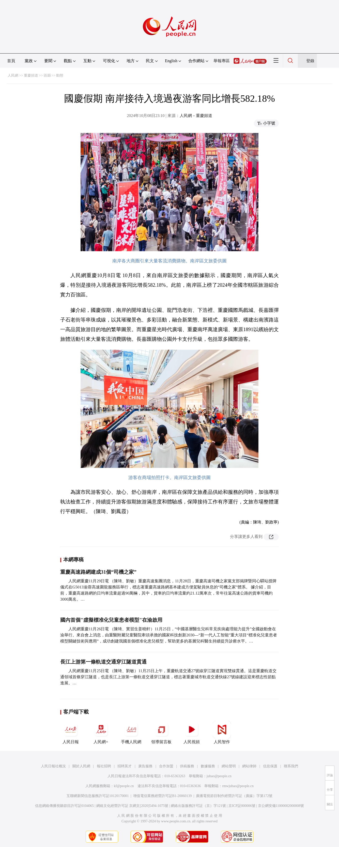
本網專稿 (73, 559)
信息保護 (270, 766)
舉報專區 (221, 61)
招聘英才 (124, 766)
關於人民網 (81, 766)
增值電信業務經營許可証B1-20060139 (162, 796)
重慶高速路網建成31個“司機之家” (98, 572)
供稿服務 (187, 766)
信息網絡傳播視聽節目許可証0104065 (64, 806)
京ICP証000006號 (241, 806)
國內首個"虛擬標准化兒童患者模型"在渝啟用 (111, 620)
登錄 (310, 61)
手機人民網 (131, 732)
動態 (59, 75)
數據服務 (208, 766)
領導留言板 (161, 732)
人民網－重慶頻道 (196, 115)
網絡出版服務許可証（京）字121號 (198, 806)
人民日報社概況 (53, 766)
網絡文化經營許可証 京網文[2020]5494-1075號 (132, 806)
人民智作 (222, 732)
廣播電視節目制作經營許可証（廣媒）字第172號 (234, 796)
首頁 (11, 61)
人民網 (13, 75)
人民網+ (101, 732)
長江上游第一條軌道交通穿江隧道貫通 (103, 662)
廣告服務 (145, 766)
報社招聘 (104, 766)
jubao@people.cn (219, 776)
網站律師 (249, 766)
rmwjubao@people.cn (238, 786)
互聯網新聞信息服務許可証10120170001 (98, 796)
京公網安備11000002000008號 (281, 806)
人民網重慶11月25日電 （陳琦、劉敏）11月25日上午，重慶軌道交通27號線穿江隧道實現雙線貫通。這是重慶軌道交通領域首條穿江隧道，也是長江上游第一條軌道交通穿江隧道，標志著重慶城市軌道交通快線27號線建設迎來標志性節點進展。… (168, 677)
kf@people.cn (124, 786)
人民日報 (71, 732)
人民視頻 (192, 732)
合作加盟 (166, 766)
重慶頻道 (31, 75)
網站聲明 (229, 766)
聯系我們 (291, 766)
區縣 (47, 75)
